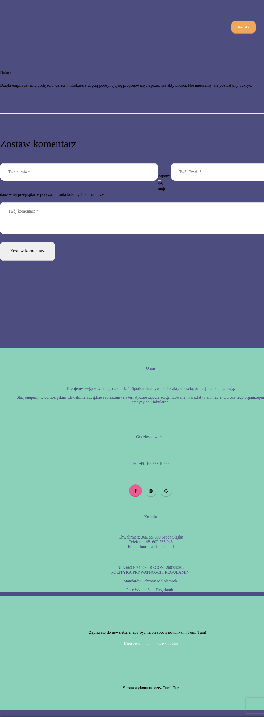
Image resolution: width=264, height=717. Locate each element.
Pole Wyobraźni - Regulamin (150, 590)
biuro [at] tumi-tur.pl (156, 546)
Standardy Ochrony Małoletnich (150, 581)
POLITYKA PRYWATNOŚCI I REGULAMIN (150, 572)
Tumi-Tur (171, 688)
